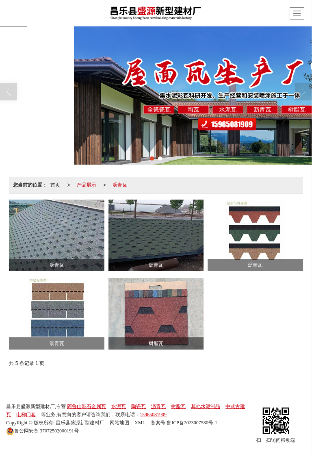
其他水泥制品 (205, 406)
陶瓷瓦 (138, 406)
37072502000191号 (42, 431)
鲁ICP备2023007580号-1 (192, 423)
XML (139, 423)
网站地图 (119, 423)
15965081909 (153, 414)
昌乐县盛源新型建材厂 (80, 423)
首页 (55, 185)
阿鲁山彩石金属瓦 (86, 406)
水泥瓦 (118, 406)
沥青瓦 (120, 185)
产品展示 (86, 185)
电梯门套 (26, 414)
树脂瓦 (178, 406)
